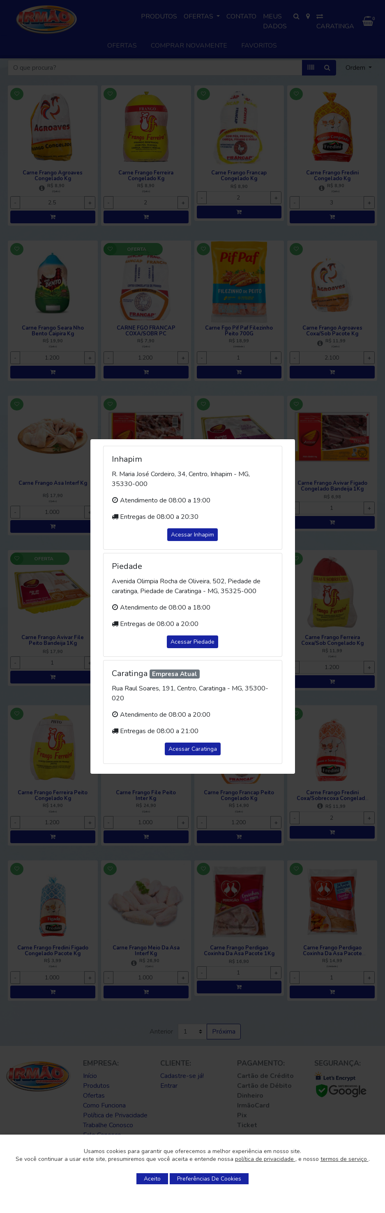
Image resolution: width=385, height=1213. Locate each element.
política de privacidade (265, 1159)
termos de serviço (344, 1159)
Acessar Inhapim (192, 535)
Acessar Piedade (192, 642)
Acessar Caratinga (192, 749)
